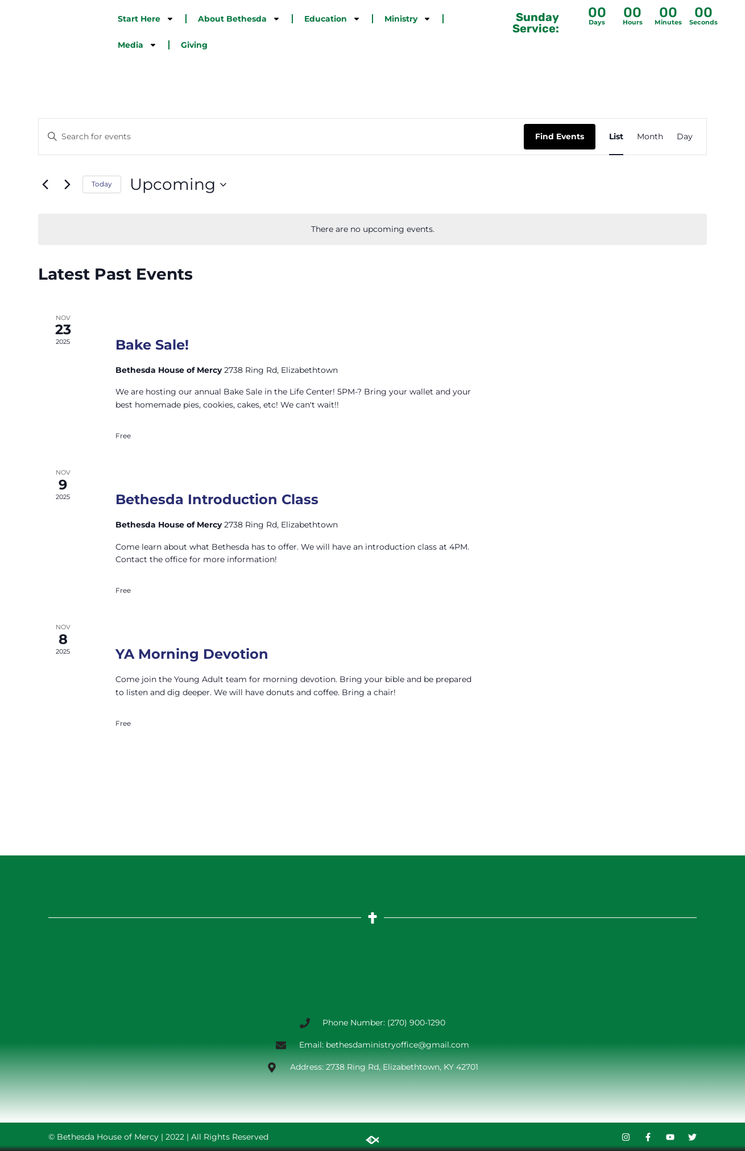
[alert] (372, 229)
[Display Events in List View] (616, 137)
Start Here (146, 18)
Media (137, 45)
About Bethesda (239, 18)
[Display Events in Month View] (650, 137)
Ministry (407, 18)
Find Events (559, 136)
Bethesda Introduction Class (216, 499)
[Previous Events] (45, 185)
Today (102, 184)
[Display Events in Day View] (685, 137)
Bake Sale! (152, 344)
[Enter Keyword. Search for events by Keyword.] (281, 137)
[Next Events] (67, 185)
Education (332, 18)
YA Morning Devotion (191, 654)
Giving (194, 45)
